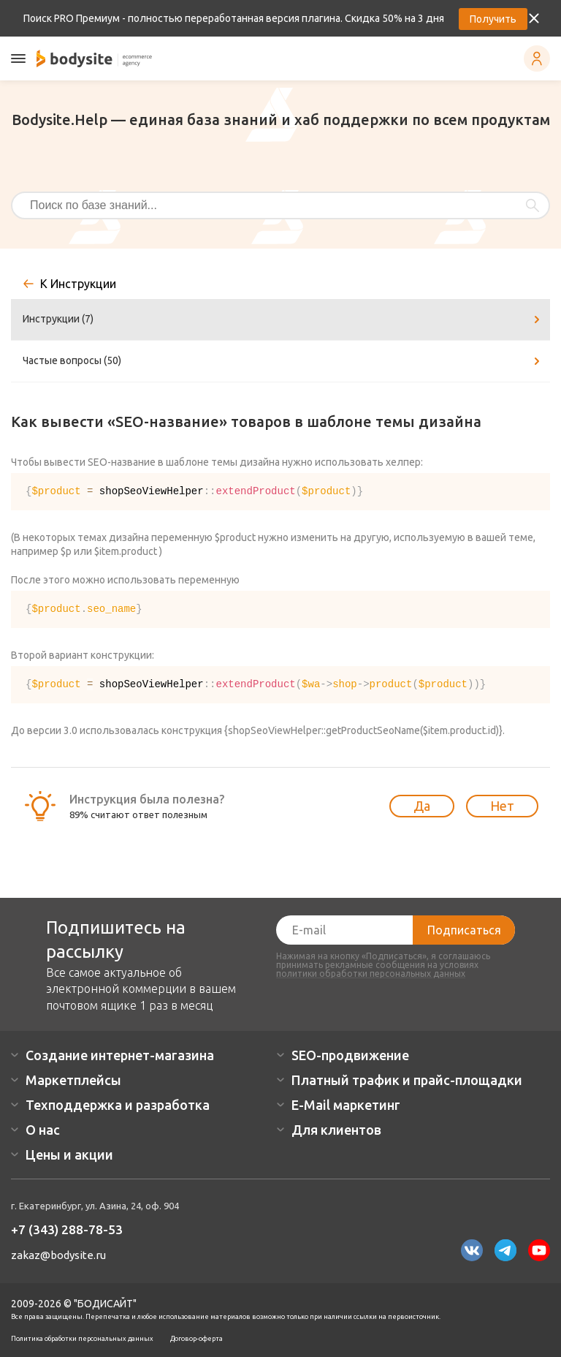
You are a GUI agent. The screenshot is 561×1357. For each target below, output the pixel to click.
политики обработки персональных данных (370, 973)
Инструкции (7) (283, 319)
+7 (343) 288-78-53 (67, 1229)
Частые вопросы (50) (283, 361)
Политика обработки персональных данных (82, 1338)
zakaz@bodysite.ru (58, 1255)
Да (421, 805)
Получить (493, 19)
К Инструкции (78, 283)
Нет (502, 805)
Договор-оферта (196, 1338)
